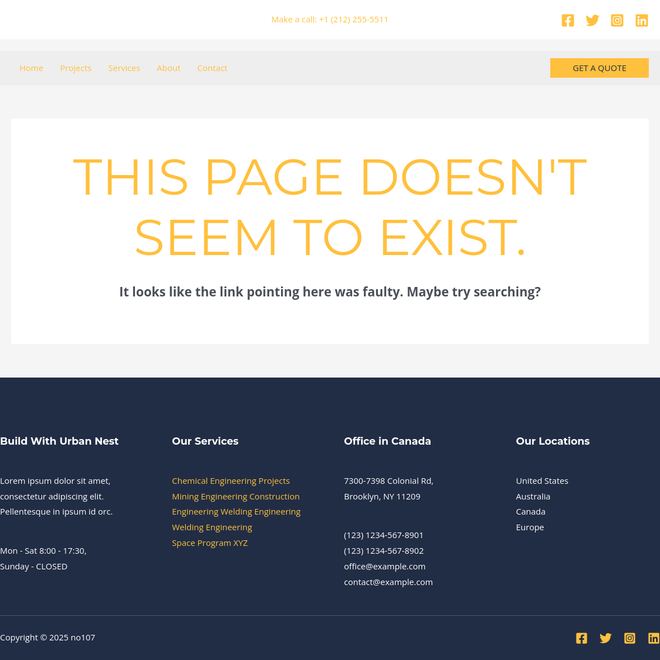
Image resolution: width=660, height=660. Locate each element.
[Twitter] (593, 20)
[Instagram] (617, 20)
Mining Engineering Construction (235, 496)
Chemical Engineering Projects (231, 480)
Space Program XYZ (209, 542)
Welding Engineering (212, 526)
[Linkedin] (642, 20)
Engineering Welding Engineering (236, 511)
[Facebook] (568, 20)
